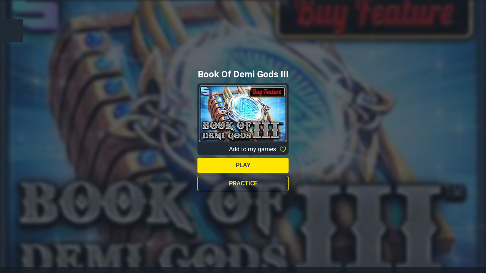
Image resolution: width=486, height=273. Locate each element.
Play (243, 165)
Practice (243, 183)
